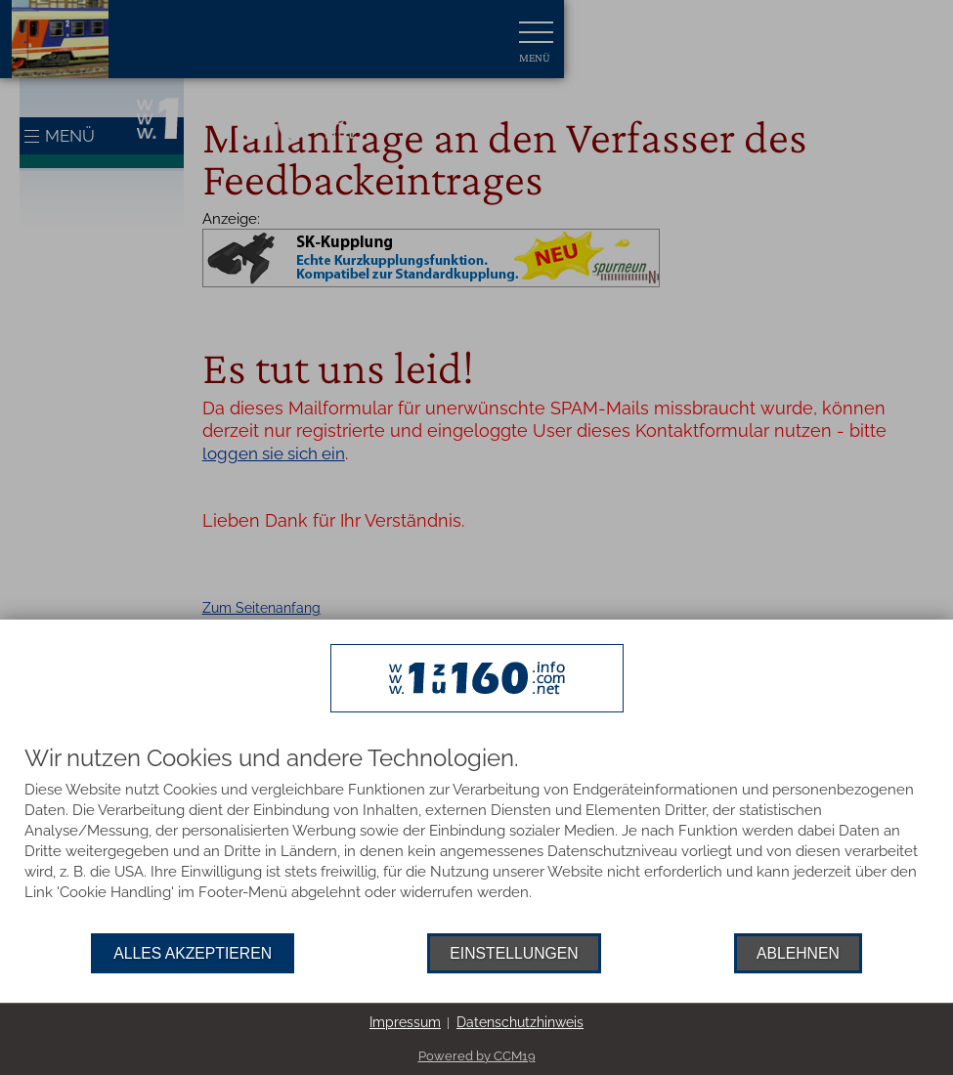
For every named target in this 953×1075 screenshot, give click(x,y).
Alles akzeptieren (192, 953)
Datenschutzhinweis (520, 1022)
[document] (476, 839)
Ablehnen (798, 953)
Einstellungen (514, 953)
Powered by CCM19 (477, 1056)
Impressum (405, 1022)
